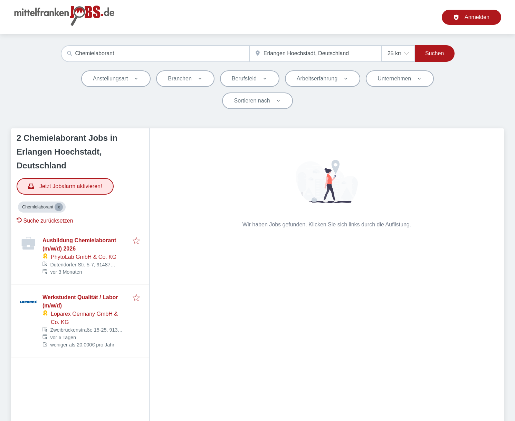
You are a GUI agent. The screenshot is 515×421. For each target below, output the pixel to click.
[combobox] (155, 53)
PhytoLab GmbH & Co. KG (83, 257)
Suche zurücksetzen (45, 221)
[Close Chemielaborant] (59, 207)
